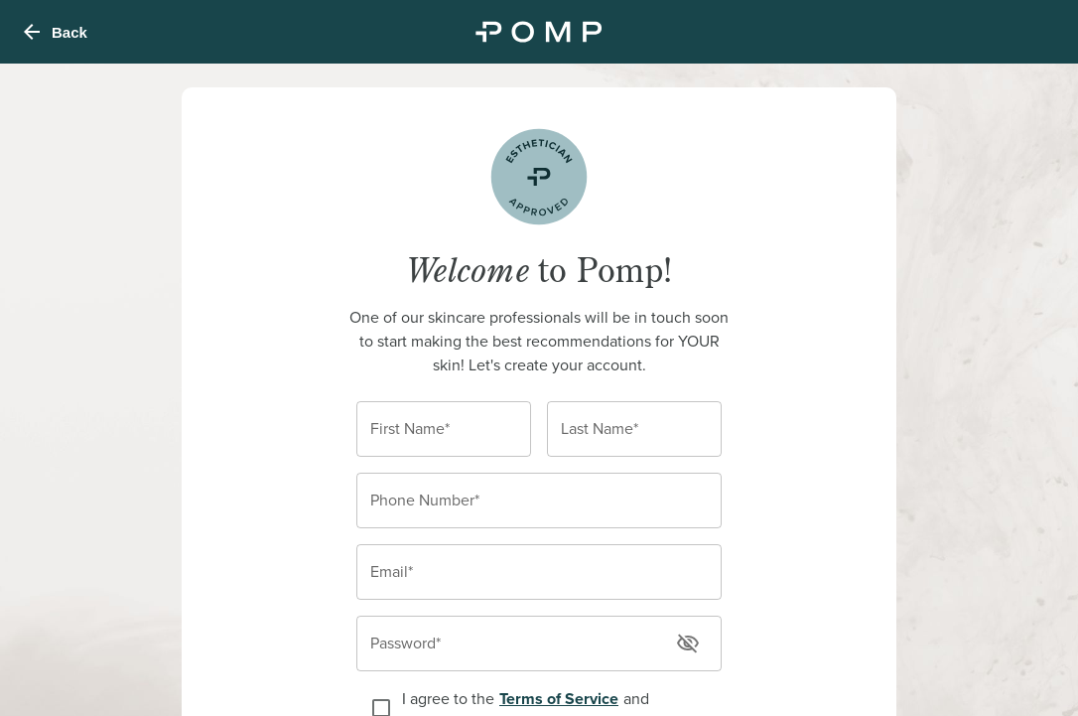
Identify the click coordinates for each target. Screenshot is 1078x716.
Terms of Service (558, 698)
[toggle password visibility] (688, 643)
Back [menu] (53, 32)
